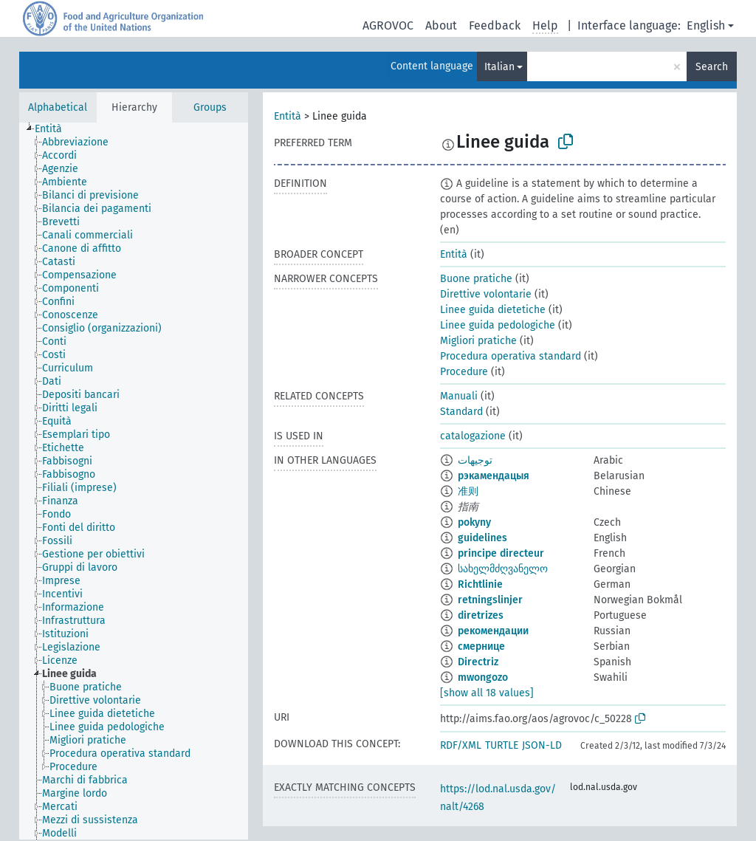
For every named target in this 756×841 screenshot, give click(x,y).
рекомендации (493, 631)
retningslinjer (490, 600)
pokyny (474, 522)
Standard (461, 411)
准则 (468, 491)
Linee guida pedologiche (497, 325)
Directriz (478, 662)
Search (711, 67)
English (706, 25)
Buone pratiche (476, 278)
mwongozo (483, 677)
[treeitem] (54, 129)
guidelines (482, 538)
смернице (481, 646)
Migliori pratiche (478, 340)
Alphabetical (57, 107)
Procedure (464, 371)
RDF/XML (460, 745)
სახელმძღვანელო (503, 569)
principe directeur (501, 553)
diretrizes (481, 615)
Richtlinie (480, 584)
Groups (210, 107)
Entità (287, 116)
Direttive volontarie (486, 294)
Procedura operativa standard (510, 356)
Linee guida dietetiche (493, 309)
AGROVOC (387, 25)
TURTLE (501, 745)
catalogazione (473, 436)
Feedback (494, 25)
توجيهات (475, 460)
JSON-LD (542, 745)
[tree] (133, 481)
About (441, 25)
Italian (499, 67)
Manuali (459, 396)
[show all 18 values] (487, 693)
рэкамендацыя (493, 476)
